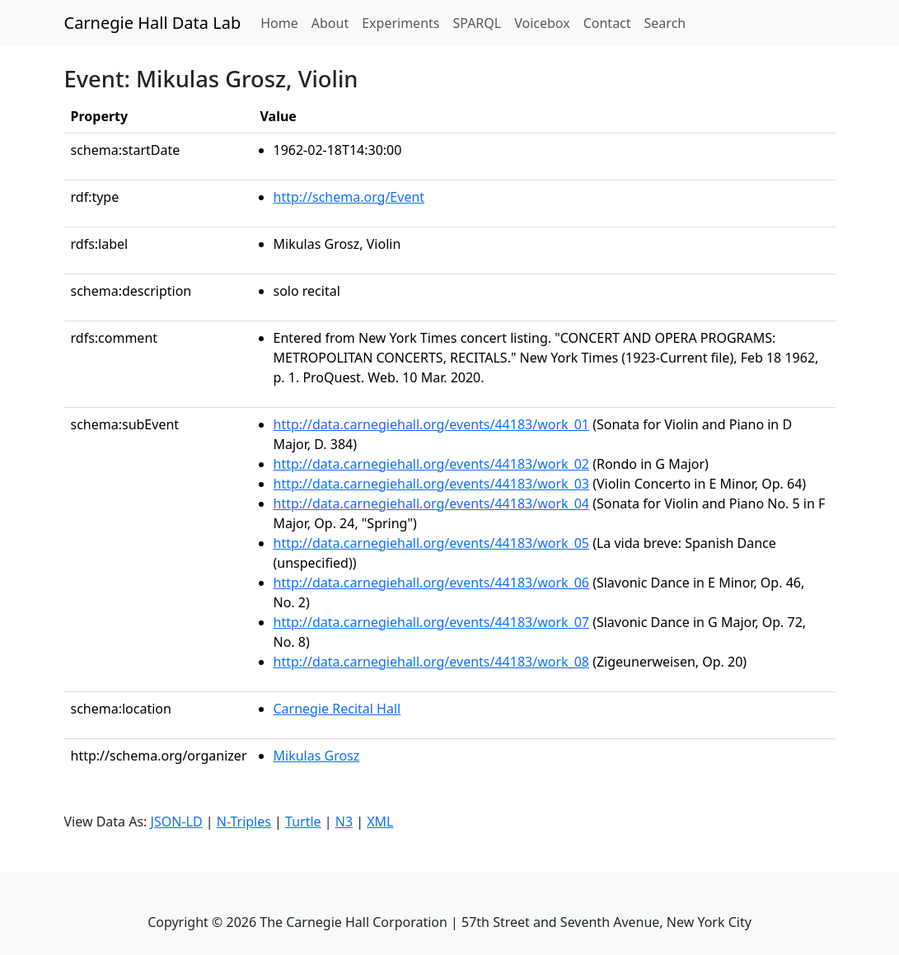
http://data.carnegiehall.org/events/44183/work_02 (432, 464)
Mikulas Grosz (317, 756)
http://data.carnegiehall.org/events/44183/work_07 (432, 622)
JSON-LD (177, 821)
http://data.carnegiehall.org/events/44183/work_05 (432, 543)
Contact (607, 23)
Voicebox (541, 23)
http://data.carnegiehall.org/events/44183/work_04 (432, 503)
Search (665, 23)
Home (282, 22)
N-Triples (244, 821)
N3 (344, 821)
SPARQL (476, 23)
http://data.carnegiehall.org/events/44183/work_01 (432, 424)
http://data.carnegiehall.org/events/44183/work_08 (432, 662)
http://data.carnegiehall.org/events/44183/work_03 (432, 484)
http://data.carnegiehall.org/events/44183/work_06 (432, 582)
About (330, 23)
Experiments (400, 23)
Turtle (303, 821)
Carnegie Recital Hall (337, 709)
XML (380, 821)
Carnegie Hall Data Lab (152, 23)
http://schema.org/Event (349, 197)
